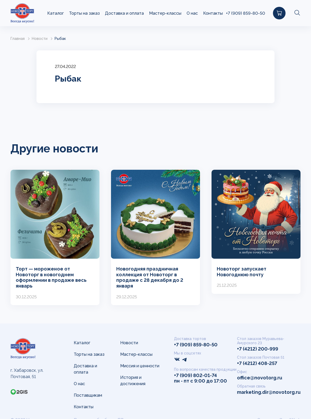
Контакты (213, 13)
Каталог (55, 13)
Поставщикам (88, 395)
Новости (40, 38)
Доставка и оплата (124, 13)
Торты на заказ (84, 13)
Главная (17, 38)
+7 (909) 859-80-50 (245, 13)
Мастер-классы (165, 13)
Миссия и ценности (139, 365)
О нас (192, 13)
